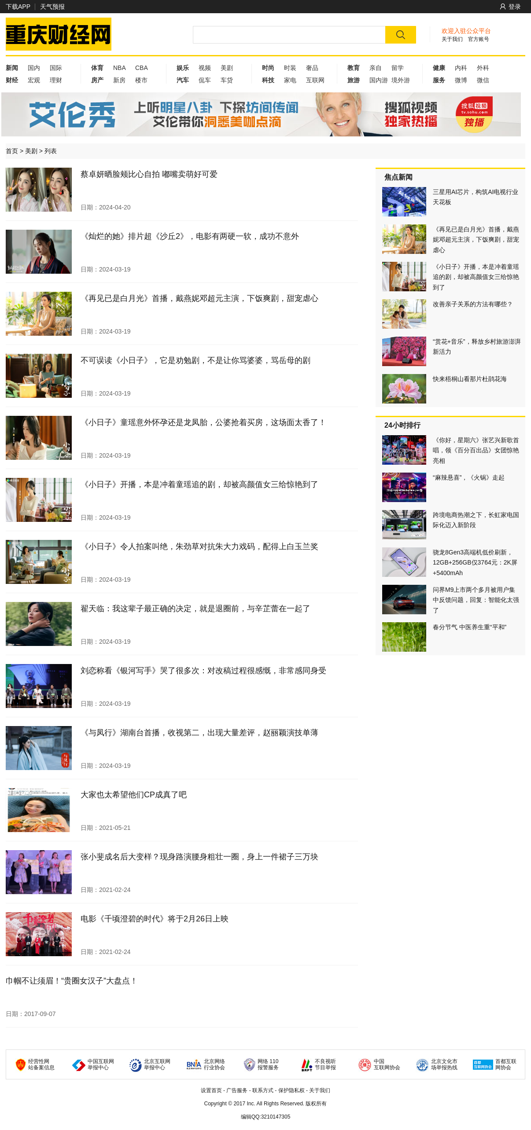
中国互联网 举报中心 (101, 1064)
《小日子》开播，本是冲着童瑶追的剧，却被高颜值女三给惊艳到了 (199, 484)
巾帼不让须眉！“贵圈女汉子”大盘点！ (72, 980)
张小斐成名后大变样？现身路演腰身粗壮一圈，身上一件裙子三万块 (199, 856)
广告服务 (236, 1090)
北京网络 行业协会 (214, 1064)
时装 (290, 67)
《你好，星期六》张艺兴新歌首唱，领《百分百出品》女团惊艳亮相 (476, 450)
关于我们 (452, 39)
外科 (483, 67)
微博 (461, 80)
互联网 (315, 80)
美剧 (227, 67)
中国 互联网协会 (387, 1064)
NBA (119, 67)
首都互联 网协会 (505, 1064)
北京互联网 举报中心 (157, 1064)
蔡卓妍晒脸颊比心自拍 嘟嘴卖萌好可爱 (149, 174)
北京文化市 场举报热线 (444, 1064)
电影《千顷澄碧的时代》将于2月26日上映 (155, 918)
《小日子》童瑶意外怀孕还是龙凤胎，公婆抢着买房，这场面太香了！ (203, 422)
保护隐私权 (291, 1090)
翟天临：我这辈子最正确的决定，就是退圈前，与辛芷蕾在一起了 (195, 608)
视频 (205, 67)
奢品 (312, 67)
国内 (34, 67)
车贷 (227, 80)
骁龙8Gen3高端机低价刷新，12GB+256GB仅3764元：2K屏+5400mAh (475, 562)
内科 (461, 67)
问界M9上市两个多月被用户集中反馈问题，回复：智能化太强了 (476, 600)
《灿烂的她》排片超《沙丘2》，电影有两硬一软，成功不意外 (190, 236)
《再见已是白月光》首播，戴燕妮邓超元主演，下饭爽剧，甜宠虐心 (199, 298)
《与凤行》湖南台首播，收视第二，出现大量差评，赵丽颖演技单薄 (199, 732)
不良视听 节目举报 (325, 1064)
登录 (510, 6)
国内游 (378, 80)
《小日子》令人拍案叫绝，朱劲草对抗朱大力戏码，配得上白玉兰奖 (199, 546)
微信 (483, 80)
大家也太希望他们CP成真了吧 (134, 794)
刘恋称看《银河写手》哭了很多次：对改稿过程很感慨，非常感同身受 (203, 670)
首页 (12, 150)
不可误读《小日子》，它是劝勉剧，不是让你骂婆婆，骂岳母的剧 (195, 360)
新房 (119, 80)
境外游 (400, 80)
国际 (56, 67)
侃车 (205, 80)
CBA (141, 67)
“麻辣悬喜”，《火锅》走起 (469, 477)
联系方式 (262, 1090)
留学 (397, 67)
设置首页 (211, 1090)
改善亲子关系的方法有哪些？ (473, 304)
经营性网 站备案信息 (41, 1064)
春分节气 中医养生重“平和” (469, 627)
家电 (290, 80)
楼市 (141, 80)
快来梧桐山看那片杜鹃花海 (470, 378)
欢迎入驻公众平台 (466, 30)
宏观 (34, 80)
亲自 (375, 67)
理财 (56, 80)
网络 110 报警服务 (268, 1064)
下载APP (18, 6)
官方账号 (478, 39)
